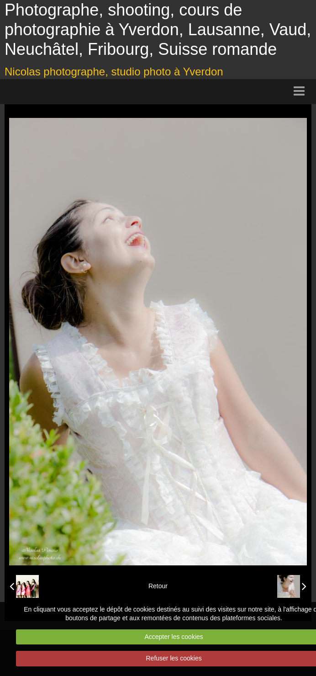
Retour (158, 586)
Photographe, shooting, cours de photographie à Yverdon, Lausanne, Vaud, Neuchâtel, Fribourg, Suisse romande (158, 29)
